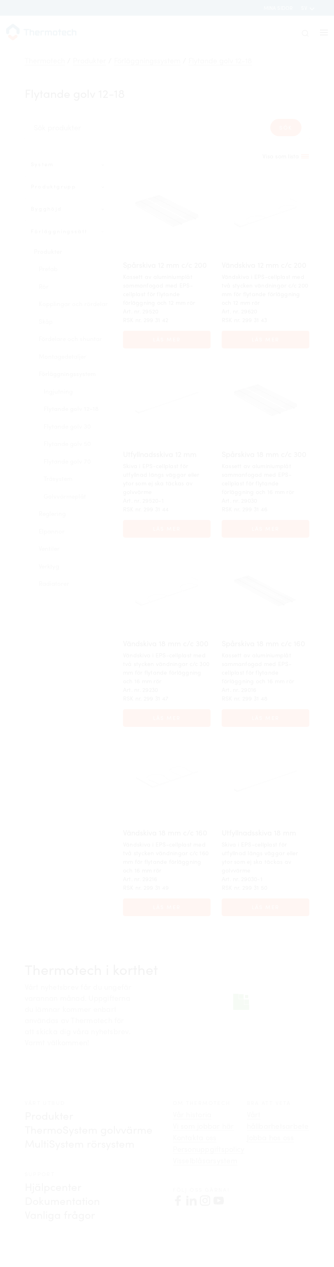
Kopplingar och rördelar (73, 303)
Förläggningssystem (147, 60)
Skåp (46, 321)
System (42, 164)
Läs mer (167, 339)
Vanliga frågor (60, 1214)
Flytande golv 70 (67, 461)
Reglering (52, 513)
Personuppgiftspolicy (209, 1149)
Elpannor (52, 531)
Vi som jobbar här (203, 1126)
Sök (285, 127)
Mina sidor (278, 8)
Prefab (48, 269)
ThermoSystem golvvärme (89, 1129)
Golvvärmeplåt (65, 496)
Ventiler (49, 548)
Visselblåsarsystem (205, 1160)
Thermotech (45, 60)
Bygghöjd (46, 208)
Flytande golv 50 (67, 443)
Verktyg (49, 566)
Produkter (89, 60)
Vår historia (192, 1114)
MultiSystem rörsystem (80, 1143)
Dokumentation (62, 1200)
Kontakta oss (195, 1137)
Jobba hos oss (270, 1137)
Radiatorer (54, 583)
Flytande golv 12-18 (220, 60)
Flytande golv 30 (67, 426)
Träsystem (58, 478)
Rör (44, 286)
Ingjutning (58, 391)
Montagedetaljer (62, 356)
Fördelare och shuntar (70, 338)
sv (304, 8)
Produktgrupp (54, 186)
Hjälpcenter (53, 1186)
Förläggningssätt (59, 231)
